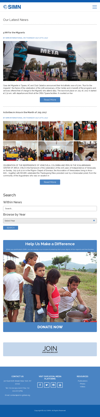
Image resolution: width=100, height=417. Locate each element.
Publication (82, 381)
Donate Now (50, 327)
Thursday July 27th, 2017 (37, 38)
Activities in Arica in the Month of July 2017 (25, 112)
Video (82, 387)
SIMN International (14, 38)
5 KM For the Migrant (14, 32)
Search (10, 228)
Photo (82, 384)
